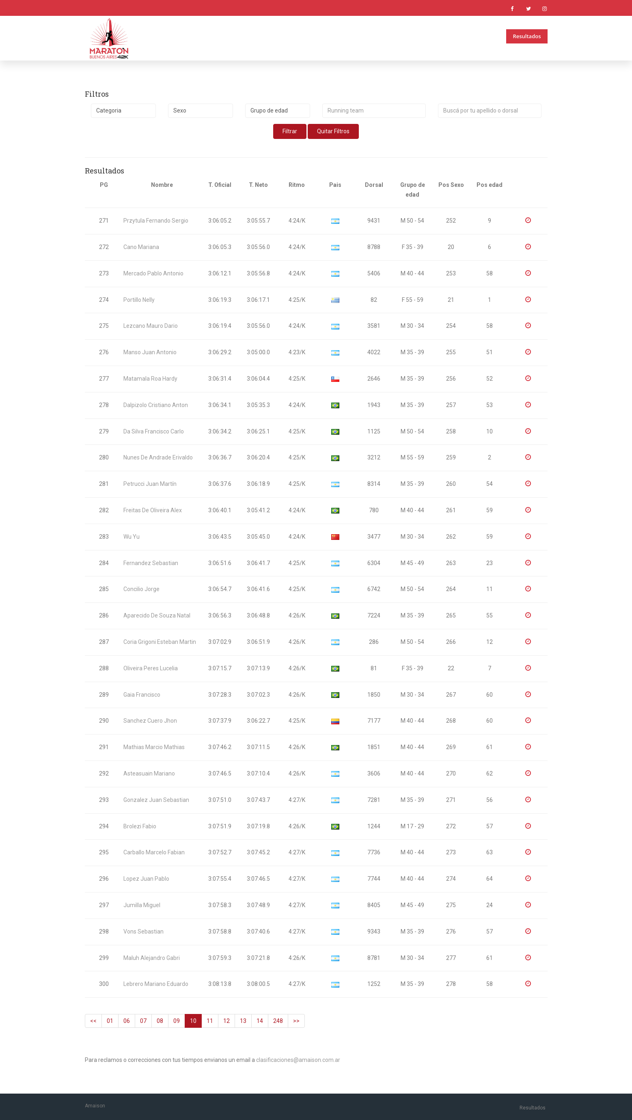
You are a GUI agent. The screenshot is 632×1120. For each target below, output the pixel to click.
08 (160, 1021)
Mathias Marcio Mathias (154, 747)
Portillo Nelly (139, 300)
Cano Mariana (141, 247)
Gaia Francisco (141, 694)
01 (110, 1021)
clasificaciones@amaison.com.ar (298, 1060)
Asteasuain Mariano (149, 773)
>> (296, 1021)
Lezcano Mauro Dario (150, 326)
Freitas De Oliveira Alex (152, 510)
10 (193, 1021)
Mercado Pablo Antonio (153, 273)
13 (243, 1021)
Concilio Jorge (141, 589)
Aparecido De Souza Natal (156, 615)
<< (93, 1021)
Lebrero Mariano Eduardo (155, 984)
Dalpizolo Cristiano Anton (155, 405)
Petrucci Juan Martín (150, 484)
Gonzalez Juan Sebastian (156, 800)
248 (278, 1021)
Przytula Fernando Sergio (155, 220)
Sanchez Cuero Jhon (150, 720)
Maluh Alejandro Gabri (151, 958)
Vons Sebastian (143, 931)
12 (226, 1021)
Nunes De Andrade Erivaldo (158, 457)
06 (126, 1021)
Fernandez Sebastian (150, 563)
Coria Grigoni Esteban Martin (159, 642)
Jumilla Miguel (141, 905)
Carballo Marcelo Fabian (154, 852)
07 (143, 1021)
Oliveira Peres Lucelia (150, 668)
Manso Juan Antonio (150, 352)
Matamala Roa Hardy (150, 378)
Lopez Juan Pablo (146, 878)
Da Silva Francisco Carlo (153, 431)
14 (260, 1021)
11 (210, 1021)
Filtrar (290, 131)
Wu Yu (131, 536)
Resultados (527, 36)
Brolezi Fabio (139, 826)
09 (176, 1021)
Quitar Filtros (333, 131)
